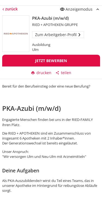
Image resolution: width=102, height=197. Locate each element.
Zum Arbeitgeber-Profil (58, 34)
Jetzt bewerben (51, 60)
